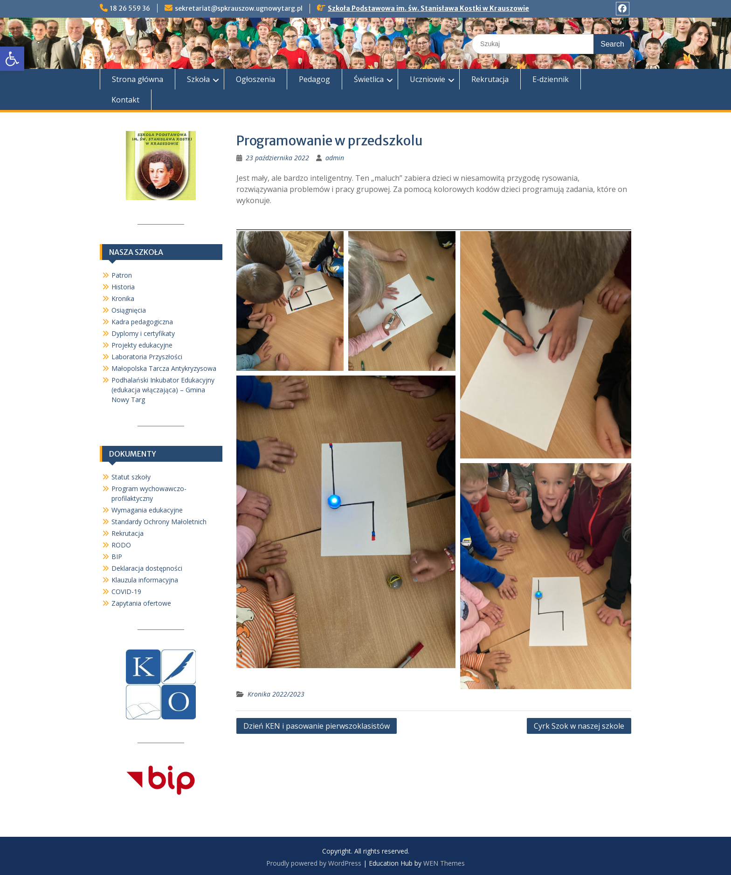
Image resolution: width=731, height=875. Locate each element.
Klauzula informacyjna (144, 579)
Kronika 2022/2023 (276, 694)
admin (334, 157)
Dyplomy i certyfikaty (143, 333)
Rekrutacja (490, 79)
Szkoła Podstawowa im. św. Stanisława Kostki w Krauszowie (428, 8)
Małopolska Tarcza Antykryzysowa (163, 368)
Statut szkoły (131, 476)
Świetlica (369, 79)
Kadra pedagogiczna (142, 321)
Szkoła (198, 79)
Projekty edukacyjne (141, 345)
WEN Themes (444, 863)
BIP (116, 556)
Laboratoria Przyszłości (146, 356)
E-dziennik (550, 79)
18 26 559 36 (130, 8)
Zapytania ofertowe (141, 603)
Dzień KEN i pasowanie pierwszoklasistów (316, 726)
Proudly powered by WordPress (313, 863)
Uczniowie (427, 79)
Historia (123, 286)
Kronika (122, 298)
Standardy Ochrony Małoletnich (159, 521)
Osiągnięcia (128, 310)
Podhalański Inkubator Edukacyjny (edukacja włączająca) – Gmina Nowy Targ (162, 390)
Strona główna (137, 79)
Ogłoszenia (255, 79)
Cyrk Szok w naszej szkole (579, 726)
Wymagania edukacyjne (147, 510)
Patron (121, 275)
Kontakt (125, 100)
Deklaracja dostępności (146, 568)
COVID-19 (126, 591)
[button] (12, 59)
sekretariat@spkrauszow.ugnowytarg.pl (239, 8)
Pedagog (314, 79)
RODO (121, 544)
